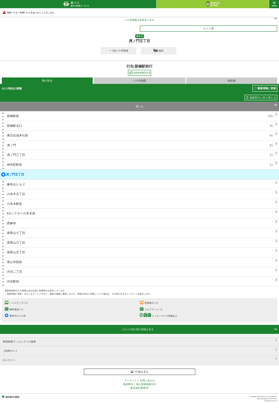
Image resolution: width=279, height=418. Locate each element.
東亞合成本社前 (17, 135)
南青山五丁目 (16, 252)
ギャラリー (140, 359)
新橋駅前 (13, 116)
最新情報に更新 (266, 88)
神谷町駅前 (14, 164)
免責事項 (128, 384)
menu (274, 4)
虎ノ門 (11, 145)
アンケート (130, 380)
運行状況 (47, 80)
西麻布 (11, 223)
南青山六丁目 (16, 242)
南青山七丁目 (16, 233)
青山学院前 (14, 262)
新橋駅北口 (14, 126)
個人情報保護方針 (146, 384)
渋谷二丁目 (14, 271)
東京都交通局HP (139, 387)
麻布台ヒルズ (16, 184)
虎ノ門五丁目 (12, 174)
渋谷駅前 (13, 281)
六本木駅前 (14, 204)
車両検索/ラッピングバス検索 (140, 340)
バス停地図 (139, 80)
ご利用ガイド (140, 349)
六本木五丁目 (16, 194)
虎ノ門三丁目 (16, 155)
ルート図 (208, 28)
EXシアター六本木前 (21, 213)
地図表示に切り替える (262, 97)
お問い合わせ (147, 380)
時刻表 (232, 80)
